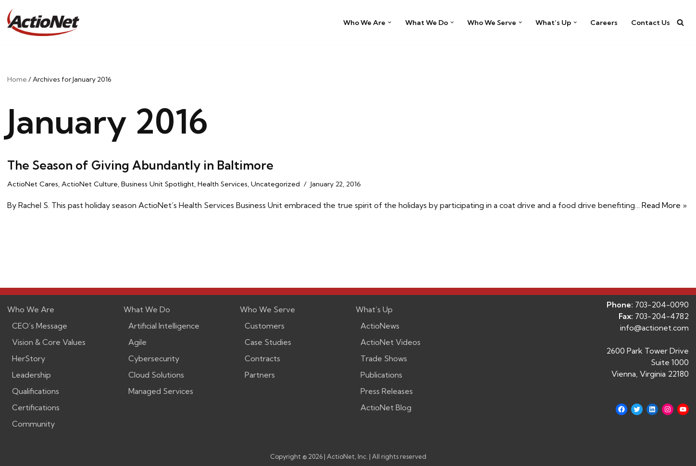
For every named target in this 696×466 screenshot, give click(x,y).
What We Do (147, 309)
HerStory (28, 358)
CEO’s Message (39, 326)
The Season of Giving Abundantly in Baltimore (140, 165)
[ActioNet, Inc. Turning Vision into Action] (43, 22)
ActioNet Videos (390, 342)
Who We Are (30, 309)
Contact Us (650, 22)
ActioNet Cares (32, 184)
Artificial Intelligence (163, 326)
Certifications (36, 407)
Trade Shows (383, 358)
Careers (604, 22)
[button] (389, 22)
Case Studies (268, 342)
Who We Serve (267, 309)
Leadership (31, 375)
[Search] (680, 22)
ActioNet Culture (90, 184)
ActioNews (379, 326)
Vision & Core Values (49, 342)
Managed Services (160, 391)
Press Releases (386, 391)
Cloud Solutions (156, 375)
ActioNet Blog (385, 407)
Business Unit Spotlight (157, 184)
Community (33, 424)
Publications (381, 375)
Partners (260, 375)
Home (17, 79)
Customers (265, 326)
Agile (137, 342)
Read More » (664, 205)
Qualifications (35, 391)
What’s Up (374, 309)
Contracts (262, 358)
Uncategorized (275, 184)
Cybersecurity (153, 358)
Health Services (223, 184)
